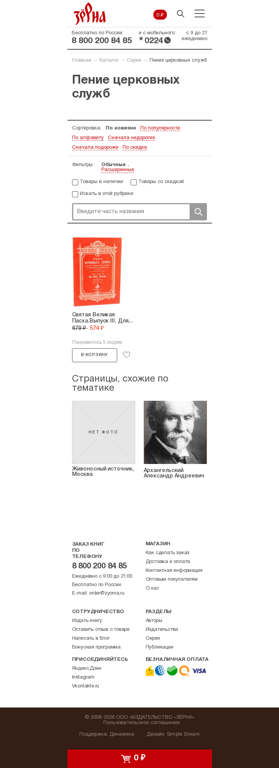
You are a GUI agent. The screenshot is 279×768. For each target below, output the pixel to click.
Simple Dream (183, 734)
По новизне (121, 128)
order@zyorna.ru (106, 593)
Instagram (83, 677)
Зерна (90, 13)
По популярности (160, 128)
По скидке (135, 147)
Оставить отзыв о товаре (100, 629)
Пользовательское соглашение (141, 723)
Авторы (154, 620)
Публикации (159, 647)
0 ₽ (160, 15)
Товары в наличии (101, 182)
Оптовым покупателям (172, 579)
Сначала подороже (95, 147)
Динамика (121, 734)
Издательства (162, 629)
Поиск (198, 212)
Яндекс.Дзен (86, 668)
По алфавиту (88, 138)
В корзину (94, 355)
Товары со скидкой (161, 182)
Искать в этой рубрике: (107, 194)
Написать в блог (91, 638)
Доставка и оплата (168, 562)
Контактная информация (174, 570)
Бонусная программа (96, 647)
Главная (81, 60)
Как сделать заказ (168, 553)
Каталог (109, 60)
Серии (134, 60)
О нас (152, 588)
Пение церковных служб (178, 60)
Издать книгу (87, 620)
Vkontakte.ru (85, 686)
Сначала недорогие (131, 138)
